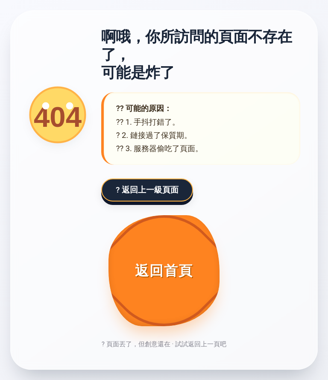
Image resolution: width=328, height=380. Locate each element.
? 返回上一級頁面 (147, 190)
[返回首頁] (164, 270)
